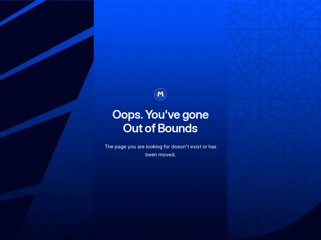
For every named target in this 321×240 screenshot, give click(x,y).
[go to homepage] (160, 94)
